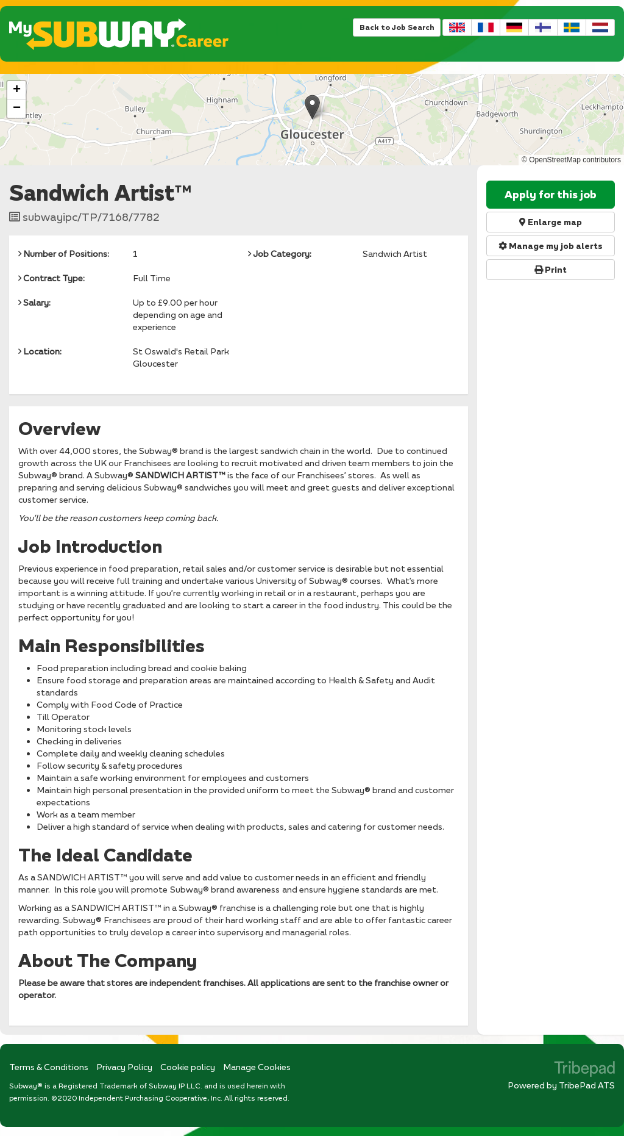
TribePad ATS (587, 1085)
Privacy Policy (124, 1067)
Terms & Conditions (48, 1067)
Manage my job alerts (550, 245)
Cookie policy (187, 1067)
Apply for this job (551, 194)
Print (550, 269)
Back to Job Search (397, 27)
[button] (312, 107)
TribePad (584, 1070)
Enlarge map (550, 222)
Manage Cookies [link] (257, 1067)
